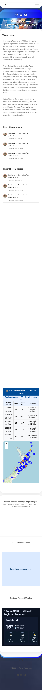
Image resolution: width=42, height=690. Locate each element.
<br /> (21, 520)
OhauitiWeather (13, 136)
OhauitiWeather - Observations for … (18, 133)
